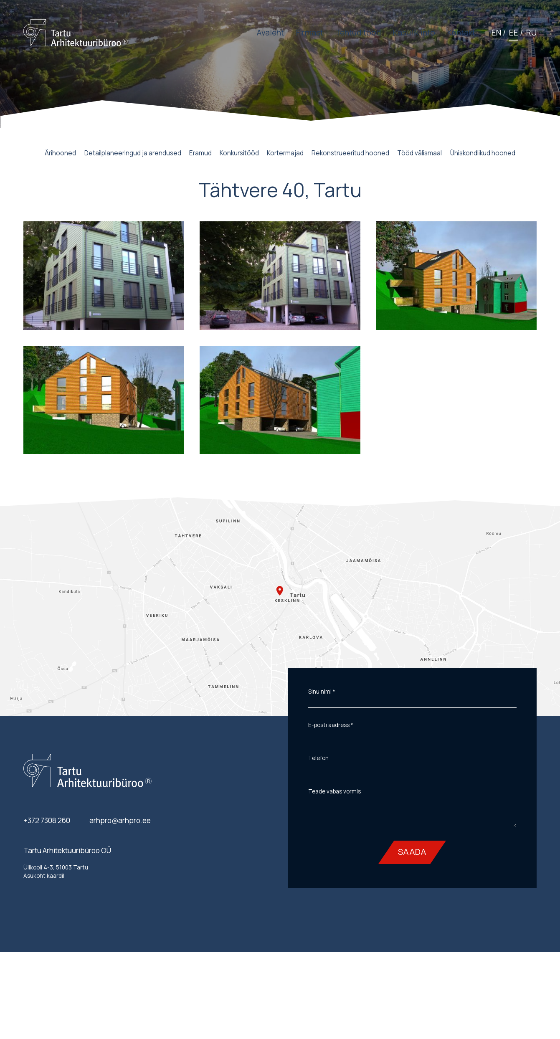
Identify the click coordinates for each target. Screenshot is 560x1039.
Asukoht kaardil (43, 875)
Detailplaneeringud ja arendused (132, 153)
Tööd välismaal (419, 153)
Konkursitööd (239, 153)
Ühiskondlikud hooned (482, 153)
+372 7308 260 (46, 820)
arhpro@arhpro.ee (120, 820)
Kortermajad (285, 153)
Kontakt (461, 33)
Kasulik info (414, 33)
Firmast (309, 33)
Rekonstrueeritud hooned (350, 153)
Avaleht (270, 33)
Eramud (200, 153)
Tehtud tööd (358, 33)
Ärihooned (60, 153)
